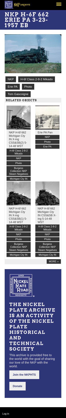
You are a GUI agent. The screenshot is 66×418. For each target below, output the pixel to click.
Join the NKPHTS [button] (24, 374)
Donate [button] (17, 386)
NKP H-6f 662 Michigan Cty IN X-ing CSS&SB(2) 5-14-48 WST (18, 139)
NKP (11, 79)
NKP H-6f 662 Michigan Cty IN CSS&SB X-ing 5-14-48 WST (47, 215)
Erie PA (13, 86)
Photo (28, 86)
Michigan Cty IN (18, 178)
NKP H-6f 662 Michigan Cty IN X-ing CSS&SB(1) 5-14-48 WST (18, 215)
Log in (5, 413)
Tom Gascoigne (18, 94)
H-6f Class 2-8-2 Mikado (36, 79)
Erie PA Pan (45, 132)
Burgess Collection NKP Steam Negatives (18, 171)
